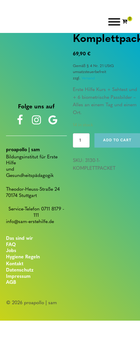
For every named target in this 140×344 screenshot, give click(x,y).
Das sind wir (19, 238)
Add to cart (117, 140)
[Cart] (127, 21)
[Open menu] (114, 21)
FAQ (11, 245)
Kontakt (14, 264)
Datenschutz (20, 270)
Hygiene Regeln (23, 257)
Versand (88, 78)
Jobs (11, 250)
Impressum (18, 276)
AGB (11, 282)
